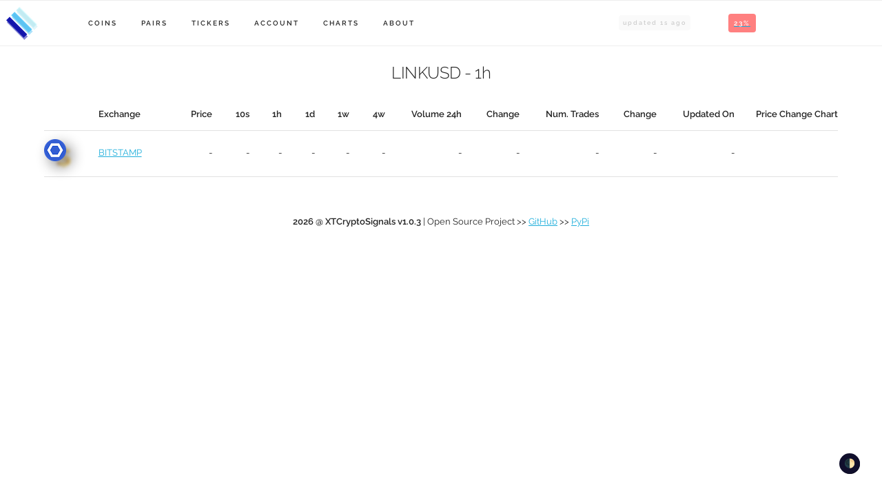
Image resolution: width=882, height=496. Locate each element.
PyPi (580, 221)
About (399, 23)
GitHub (543, 221)
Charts (341, 23)
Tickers (211, 23)
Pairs (154, 23)
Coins (102, 23)
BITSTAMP (120, 152)
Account (276, 23)
